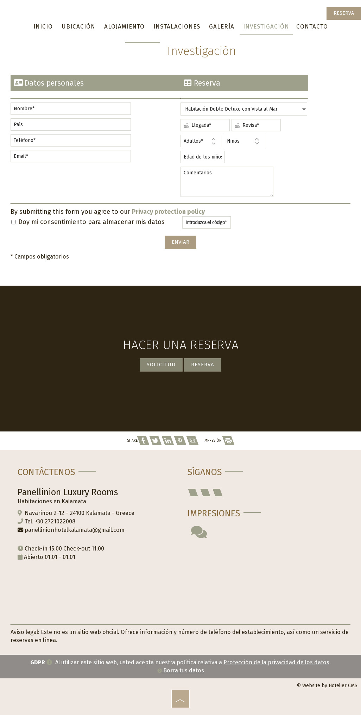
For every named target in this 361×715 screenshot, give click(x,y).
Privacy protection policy (168, 212)
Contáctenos (46, 472)
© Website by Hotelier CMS (327, 686)
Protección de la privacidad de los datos (276, 662)
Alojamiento (124, 26)
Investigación (266, 26)
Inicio (43, 26)
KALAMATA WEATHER (265, 576)
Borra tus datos (180, 670)
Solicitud (161, 364)
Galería (221, 26)
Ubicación (78, 26)
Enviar (180, 242)
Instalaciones (176, 26)
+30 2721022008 (55, 521)
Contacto (312, 26)
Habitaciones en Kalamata (52, 501)
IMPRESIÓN (218, 441)
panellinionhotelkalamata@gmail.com (75, 530)
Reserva (344, 13)
